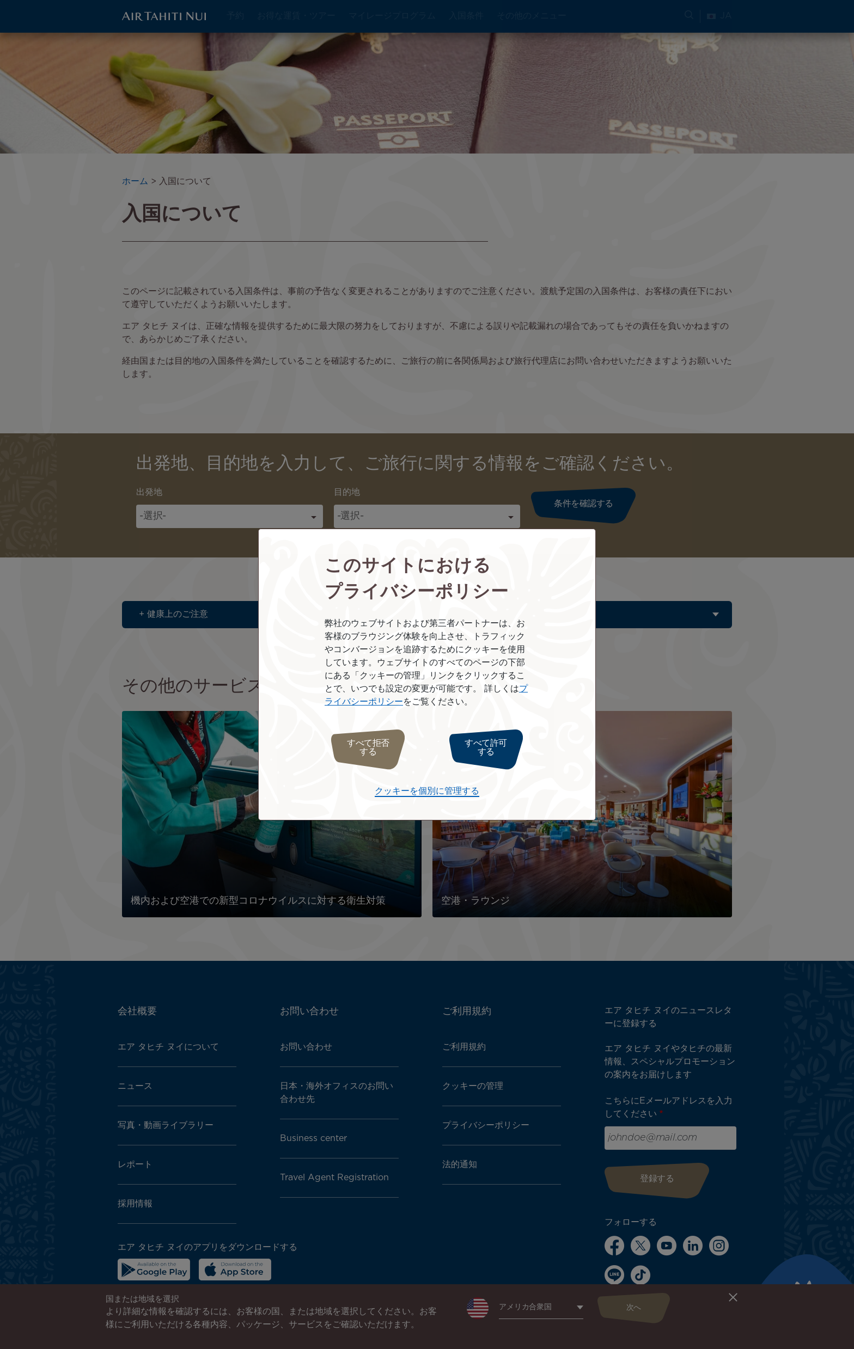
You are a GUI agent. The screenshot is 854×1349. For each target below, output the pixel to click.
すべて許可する (491, 748)
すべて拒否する (363, 748)
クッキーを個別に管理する (427, 788)
